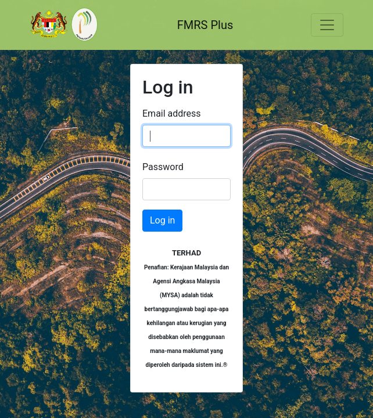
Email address (171, 113)
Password (163, 166)
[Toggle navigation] (327, 25)
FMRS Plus (205, 25)
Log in (162, 220)
